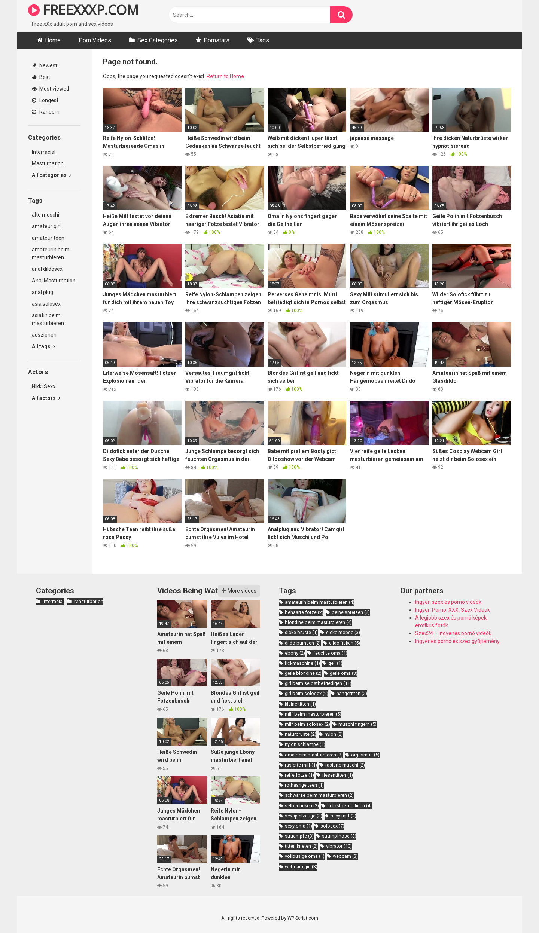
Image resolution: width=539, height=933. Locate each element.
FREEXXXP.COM (83, 10)
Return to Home (225, 76)
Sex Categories (157, 40)
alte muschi (45, 215)
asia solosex (46, 304)
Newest (45, 65)
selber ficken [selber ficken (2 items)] (302, 805)
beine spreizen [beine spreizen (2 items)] (351, 612)
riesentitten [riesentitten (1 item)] (337, 775)
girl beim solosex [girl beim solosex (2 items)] (306, 693)
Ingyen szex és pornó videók (448, 602)
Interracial (43, 152)
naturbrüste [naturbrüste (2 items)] (300, 734)
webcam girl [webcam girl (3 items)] (301, 866)
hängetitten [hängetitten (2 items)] (352, 693)
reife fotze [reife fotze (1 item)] (299, 775)
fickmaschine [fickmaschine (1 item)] (302, 663)
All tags (43, 346)
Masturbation (48, 163)
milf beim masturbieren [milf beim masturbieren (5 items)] (313, 714)
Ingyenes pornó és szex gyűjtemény (457, 641)
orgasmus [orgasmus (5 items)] (365, 755)
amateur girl (46, 226)
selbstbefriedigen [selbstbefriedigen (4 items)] (349, 805)
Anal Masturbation (54, 281)
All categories (51, 175)
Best (41, 77)
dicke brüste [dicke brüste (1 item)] (301, 632)
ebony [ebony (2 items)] (295, 653)
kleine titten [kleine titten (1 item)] (300, 704)
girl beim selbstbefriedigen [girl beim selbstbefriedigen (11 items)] (318, 683)
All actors (46, 398)
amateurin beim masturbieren (51, 253)
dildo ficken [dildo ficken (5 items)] (344, 643)
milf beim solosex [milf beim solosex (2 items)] (307, 724)
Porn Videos (95, 40)
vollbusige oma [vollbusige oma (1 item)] (305, 856)
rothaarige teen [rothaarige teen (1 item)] (304, 785)
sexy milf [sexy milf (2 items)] (343, 816)
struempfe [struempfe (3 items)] (299, 836)
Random (46, 112)
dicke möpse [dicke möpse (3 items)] (343, 632)
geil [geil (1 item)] (335, 663)
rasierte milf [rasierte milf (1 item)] (301, 765)
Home (53, 40)
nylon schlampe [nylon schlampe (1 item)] (305, 744)
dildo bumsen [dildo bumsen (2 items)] (303, 643)
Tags (262, 40)
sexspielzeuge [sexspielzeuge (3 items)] (303, 816)
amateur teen (48, 238)
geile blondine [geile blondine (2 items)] (303, 673)
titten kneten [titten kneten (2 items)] (301, 846)
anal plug (42, 292)
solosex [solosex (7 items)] (332, 826)
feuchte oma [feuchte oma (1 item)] (330, 653)
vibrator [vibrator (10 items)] (339, 846)
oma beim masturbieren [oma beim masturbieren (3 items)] (314, 755)
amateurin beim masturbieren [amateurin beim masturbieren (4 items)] (319, 602)
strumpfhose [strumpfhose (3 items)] (339, 836)
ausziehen (44, 335)
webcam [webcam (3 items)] (345, 856)
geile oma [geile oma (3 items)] (343, 673)
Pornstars (216, 40)
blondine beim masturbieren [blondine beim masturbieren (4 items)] (318, 622)
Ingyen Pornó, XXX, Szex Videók (452, 610)
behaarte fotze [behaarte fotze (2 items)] (304, 612)
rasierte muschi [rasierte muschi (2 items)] (345, 765)
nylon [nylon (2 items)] (334, 734)
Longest (45, 100)
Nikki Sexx (43, 386)
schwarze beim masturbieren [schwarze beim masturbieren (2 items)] (319, 795)
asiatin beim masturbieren (48, 319)
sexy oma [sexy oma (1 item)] (298, 826)
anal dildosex (47, 269)
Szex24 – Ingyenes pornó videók (453, 633)
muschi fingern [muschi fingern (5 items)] (357, 724)
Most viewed (50, 89)
